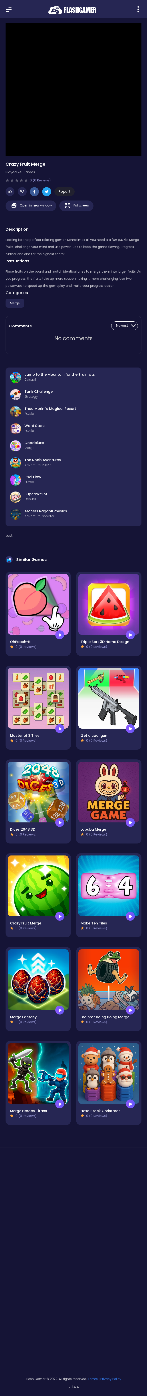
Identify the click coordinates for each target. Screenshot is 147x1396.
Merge (15, 303)
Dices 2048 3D (22, 829)
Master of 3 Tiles (25, 735)
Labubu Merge (93, 829)
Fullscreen (76, 206)
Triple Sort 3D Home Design (105, 641)
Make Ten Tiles (94, 923)
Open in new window (31, 206)
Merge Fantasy (23, 1017)
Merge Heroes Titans (28, 1110)
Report (64, 191)
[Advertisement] (73, 1193)
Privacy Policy (110, 1379)
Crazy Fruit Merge (25, 923)
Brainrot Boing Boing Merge (105, 1017)
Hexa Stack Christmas (101, 1110)
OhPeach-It (20, 641)
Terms (93, 1379)
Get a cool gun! (94, 735)
